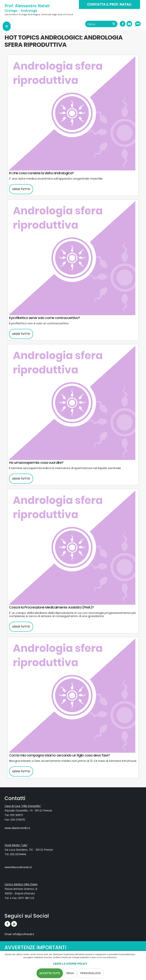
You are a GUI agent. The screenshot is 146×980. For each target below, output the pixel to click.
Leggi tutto (21, 189)
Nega (70, 973)
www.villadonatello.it (17, 828)
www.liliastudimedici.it (18, 867)
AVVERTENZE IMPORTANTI (35, 947)
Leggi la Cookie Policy (70, 963)
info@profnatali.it (23, 934)
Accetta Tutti (49, 973)
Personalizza (90, 973)
